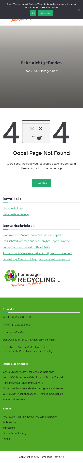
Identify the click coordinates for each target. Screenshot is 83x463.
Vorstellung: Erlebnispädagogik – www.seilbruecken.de (36, 259)
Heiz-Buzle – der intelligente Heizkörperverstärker (30, 416)
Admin (6, 438)
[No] (79, 9)
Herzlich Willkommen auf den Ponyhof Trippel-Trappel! (37, 241)
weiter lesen (45, 13)
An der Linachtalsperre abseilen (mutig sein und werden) (37, 253)
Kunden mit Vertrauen (14, 399)
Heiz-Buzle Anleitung (16, 214)
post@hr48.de (18, 332)
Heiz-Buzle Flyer (13, 208)
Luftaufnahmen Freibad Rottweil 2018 (26, 247)
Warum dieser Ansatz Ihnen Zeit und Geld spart (32, 235)
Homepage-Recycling (52, 457)
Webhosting (9, 422)
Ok (33, 13)
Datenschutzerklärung (14, 433)
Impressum (9, 427)
